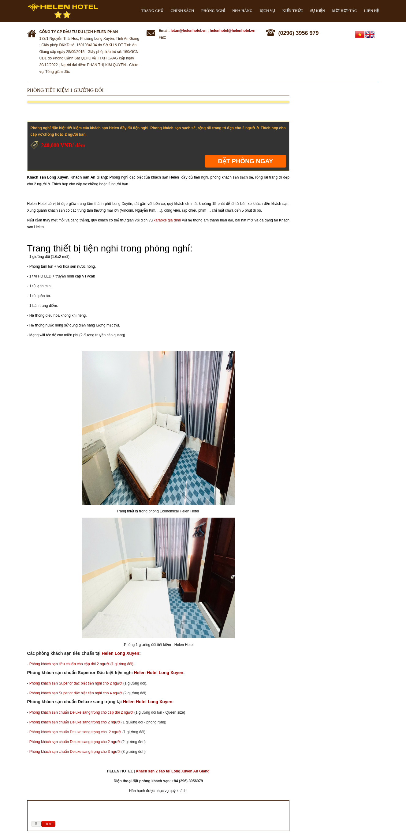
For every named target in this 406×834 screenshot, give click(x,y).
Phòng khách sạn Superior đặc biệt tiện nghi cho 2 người (75, 683)
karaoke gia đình (167, 220)
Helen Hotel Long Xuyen (159, 672)
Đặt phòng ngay (245, 161)
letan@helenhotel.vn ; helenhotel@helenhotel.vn (213, 30)
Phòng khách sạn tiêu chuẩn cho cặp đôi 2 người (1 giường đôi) (81, 664)
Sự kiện (317, 11)
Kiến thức (292, 11)
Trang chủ (152, 11)
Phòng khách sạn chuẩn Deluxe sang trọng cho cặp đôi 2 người (81, 712)
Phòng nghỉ (213, 11)
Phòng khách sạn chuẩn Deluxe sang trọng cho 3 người (75, 751)
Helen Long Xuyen (121, 653)
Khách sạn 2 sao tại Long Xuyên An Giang (173, 771)
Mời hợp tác (344, 11)
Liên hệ (371, 11)
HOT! (49, 824)
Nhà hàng (242, 11)
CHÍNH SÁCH (182, 11)
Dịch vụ (267, 11)
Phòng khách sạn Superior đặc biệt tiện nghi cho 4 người (75, 693)
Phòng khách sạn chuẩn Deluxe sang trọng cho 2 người (75, 722)
